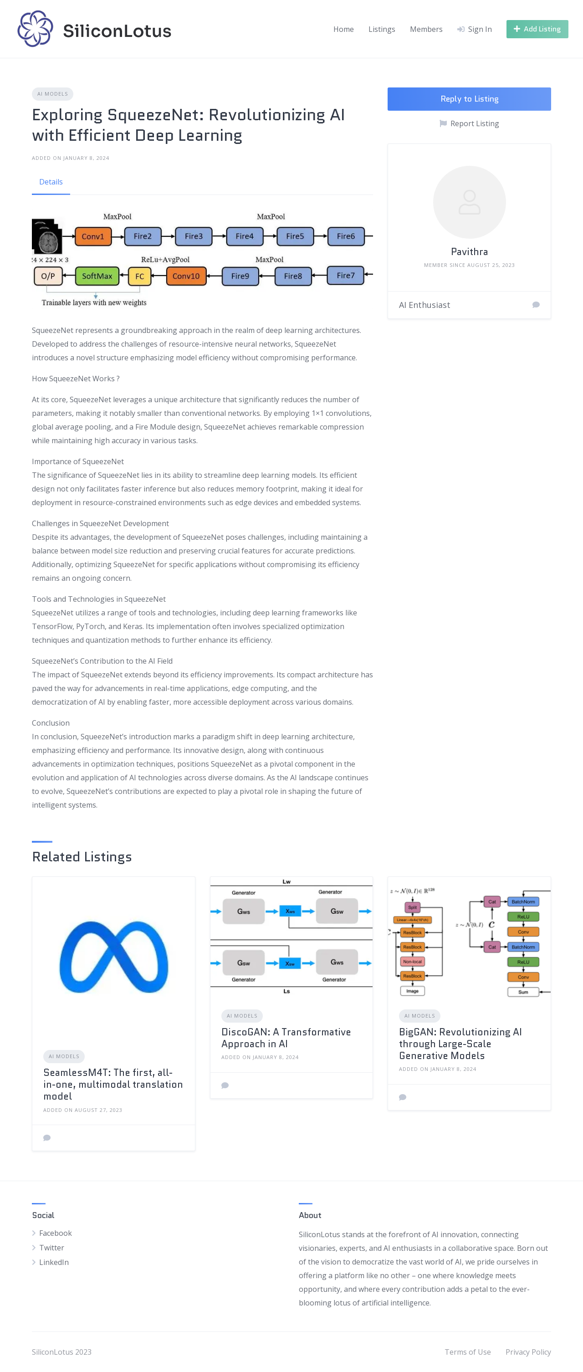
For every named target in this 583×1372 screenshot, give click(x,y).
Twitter (51, 1248)
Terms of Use (468, 1352)
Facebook (55, 1233)
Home (343, 29)
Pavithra (469, 252)
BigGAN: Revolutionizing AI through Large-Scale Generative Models (460, 1044)
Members (426, 29)
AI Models (52, 93)
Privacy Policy (528, 1352)
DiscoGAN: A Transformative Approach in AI (286, 1038)
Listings (381, 29)
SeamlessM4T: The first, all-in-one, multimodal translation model (113, 1085)
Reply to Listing (469, 99)
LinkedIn (54, 1262)
